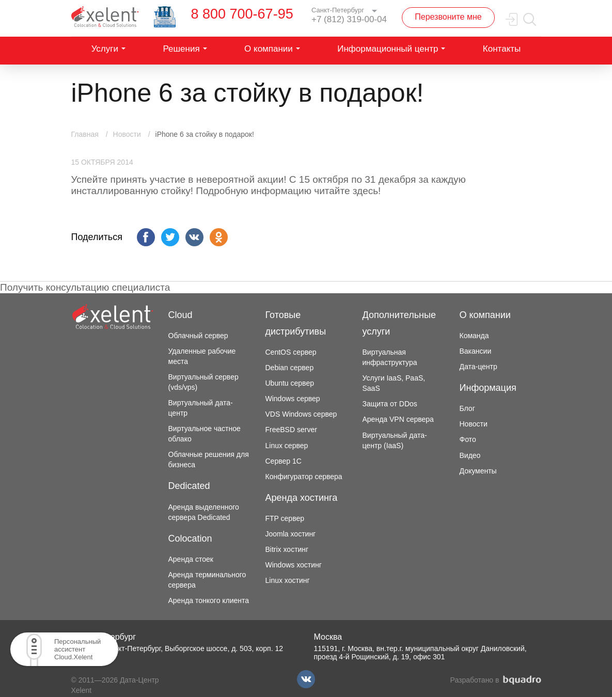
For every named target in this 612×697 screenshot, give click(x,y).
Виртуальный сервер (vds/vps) (203, 382)
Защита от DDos (390, 404)
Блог (467, 408)
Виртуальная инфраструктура (390, 357)
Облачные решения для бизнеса (208, 459)
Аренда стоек (190, 559)
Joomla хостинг (290, 534)
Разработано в (495, 680)
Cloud (180, 315)
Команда (474, 335)
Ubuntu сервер (289, 383)
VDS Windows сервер (301, 414)
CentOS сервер (291, 352)
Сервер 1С (283, 461)
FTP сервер (285, 518)
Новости (474, 424)
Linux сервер (286, 445)
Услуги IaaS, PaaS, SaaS (394, 383)
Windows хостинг (293, 565)
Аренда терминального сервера (207, 580)
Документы (478, 471)
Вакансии (476, 351)
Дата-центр (478, 366)
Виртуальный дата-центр (200, 408)
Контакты (502, 49)
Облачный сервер (198, 335)
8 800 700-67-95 (242, 14)
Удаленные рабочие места (202, 356)
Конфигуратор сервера (303, 476)
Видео (470, 455)
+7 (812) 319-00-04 (349, 19)
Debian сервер (289, 367)
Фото (468, 439)
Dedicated (189, 486)
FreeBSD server (291, 429)
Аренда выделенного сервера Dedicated (203, 512)
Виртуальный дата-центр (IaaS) (395, 440)
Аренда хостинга (301, 498)
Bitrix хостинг (287, 549)
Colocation (190, 538)
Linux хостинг (287, 580)
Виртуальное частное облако (204, 433)
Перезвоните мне (448, 16)
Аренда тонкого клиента (208, 600)
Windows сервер (292, 398)
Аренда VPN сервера (398, 419)
